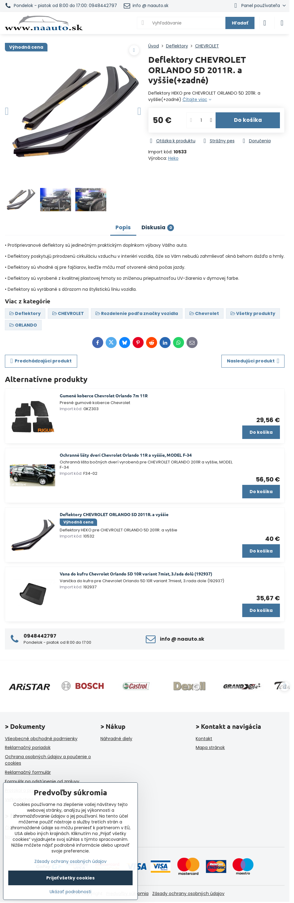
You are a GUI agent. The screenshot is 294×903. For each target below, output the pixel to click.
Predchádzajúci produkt (41, 361)
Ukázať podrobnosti (70, 892)
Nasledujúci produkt (253, 361)
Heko (173, 158)
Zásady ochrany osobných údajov (188, 893)
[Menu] (282, 23)
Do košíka (248, 120)
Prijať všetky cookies (70, 878)
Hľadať (240, 23)
